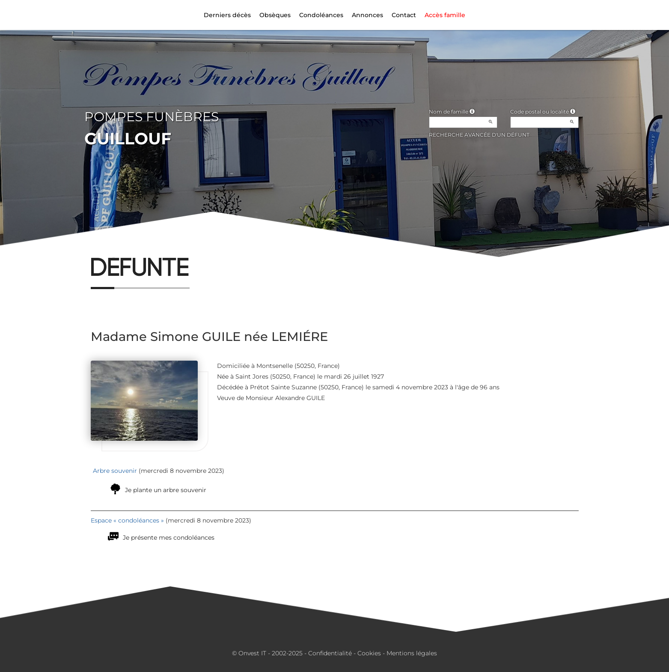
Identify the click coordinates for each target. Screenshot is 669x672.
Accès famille (445, 15)
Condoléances (321, 15)
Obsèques (275, 15)
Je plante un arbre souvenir (165, 490)
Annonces (367, 15)
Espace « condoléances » (127, 520)
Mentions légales (412, 653)
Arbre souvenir (115, 471)
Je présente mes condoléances (168, 537)
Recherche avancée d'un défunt (479, 134)
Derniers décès (227, 15)
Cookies (369, 653)
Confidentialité (330, 653)
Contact (404, 15)
